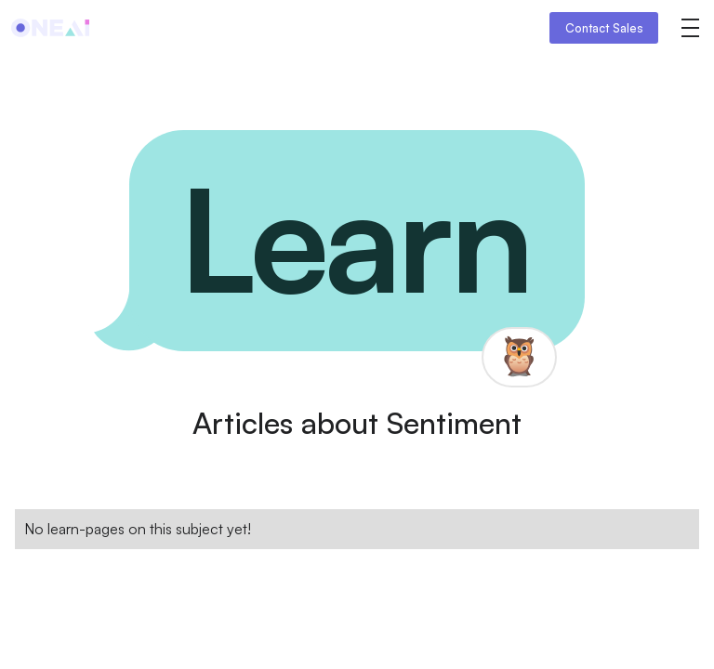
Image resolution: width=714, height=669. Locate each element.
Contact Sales (604, 27)
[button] (690, 28)
